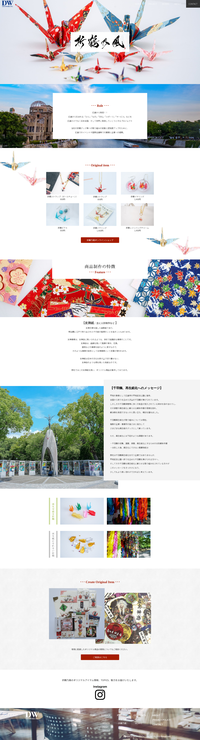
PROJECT (152, 3)
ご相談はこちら (100, 657)
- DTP (104, 719)
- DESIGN (105, 723)
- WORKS (138, 723)
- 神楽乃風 (121, 719)
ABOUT (177, 3)
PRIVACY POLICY (161, 719)
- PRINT (105, 727)
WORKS (165, 3)
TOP (92, 715)
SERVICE (139, 3)
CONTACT (193, 3)
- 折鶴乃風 (121, 723)
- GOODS (105, 730)
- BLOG (137, 719)
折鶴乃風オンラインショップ (100, 240)
